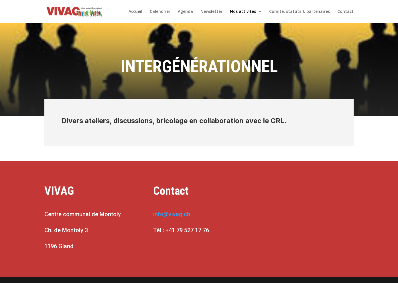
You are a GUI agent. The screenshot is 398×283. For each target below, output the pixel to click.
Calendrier (160, 11)
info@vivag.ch (171, 214)
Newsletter (211, 11)
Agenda (185, 11)
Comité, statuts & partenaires (299, 11)
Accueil (135, 11)
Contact (345, 11)
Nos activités (243, 11)
